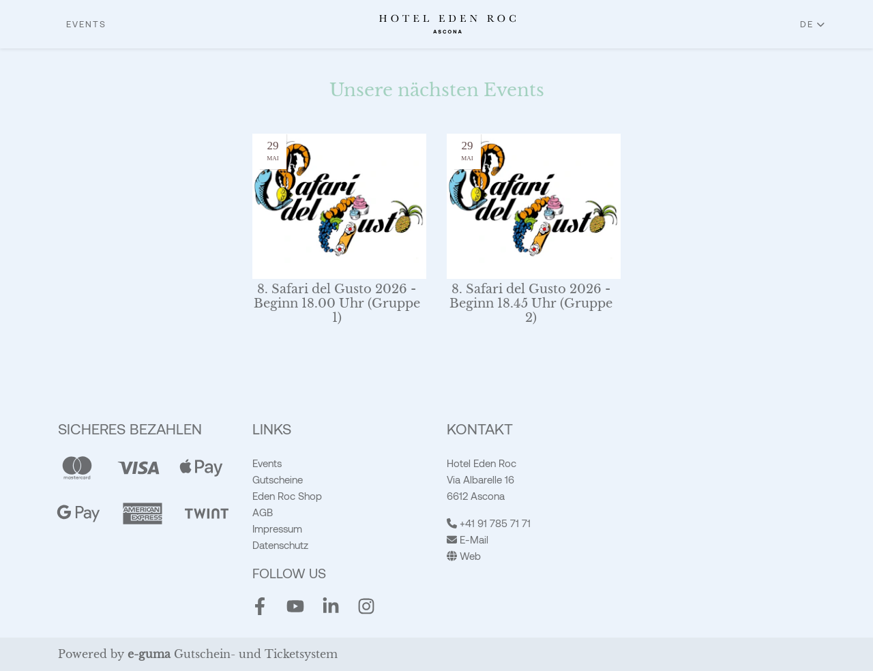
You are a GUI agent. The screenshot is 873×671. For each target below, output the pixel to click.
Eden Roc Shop (287, 496)
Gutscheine (277, 479)
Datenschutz (280, 545)
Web (464, 556)
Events (86, 23)
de (807, 23)
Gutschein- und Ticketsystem (233, 654)
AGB (262, 512)
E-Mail (467, 539)
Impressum (277, 528)
